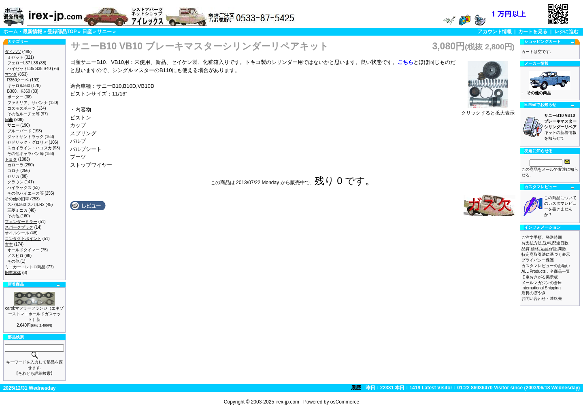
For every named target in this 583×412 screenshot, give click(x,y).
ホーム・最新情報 (22, 31)
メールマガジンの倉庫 (541, 282)
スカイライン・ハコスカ (29, 148)
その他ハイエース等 (25, 193)
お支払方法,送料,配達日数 (544, 243)
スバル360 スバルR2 (26, 204)
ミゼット (15, 57)
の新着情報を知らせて (560, 126)
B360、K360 (18, 91)
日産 (87, 31)
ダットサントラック (25, 136)
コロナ (13, 170)
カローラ (15, 165)
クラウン (15, 182)
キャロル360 (18, 85)
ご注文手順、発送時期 (541, 237)
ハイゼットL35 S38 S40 (29, 68)
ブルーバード (19, 131)
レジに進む (566, 31)
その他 (13, 216)
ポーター (15, 97)
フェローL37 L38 (22, 63)
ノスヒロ (15, 255)
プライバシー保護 (537, 260)
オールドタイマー (23, 250)
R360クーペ (18, 80)
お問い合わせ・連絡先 (541, 298)
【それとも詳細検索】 (34, 373)
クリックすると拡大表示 (488, 110)
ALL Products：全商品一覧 (545, 271)
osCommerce (344, 402)
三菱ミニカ (17, 210)
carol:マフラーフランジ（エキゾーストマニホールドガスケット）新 (34, 314)
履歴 (356, 388)
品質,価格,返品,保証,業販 (543, 248)
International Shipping (541, 288)
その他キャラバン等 (25, 153)
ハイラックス (19, 187)
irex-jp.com (287, 402)
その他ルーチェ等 (23, 114)
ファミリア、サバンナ (27, 102)
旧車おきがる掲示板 (539, 277)
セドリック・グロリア (27, 142)
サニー (104, 31)
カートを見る (532, 31)
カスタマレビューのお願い (545, 265)
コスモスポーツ (21, 108)
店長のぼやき (533, 293)
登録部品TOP (62, 31)
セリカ (13, 176)
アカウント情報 (495, 31)
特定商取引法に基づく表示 (545, 254)
